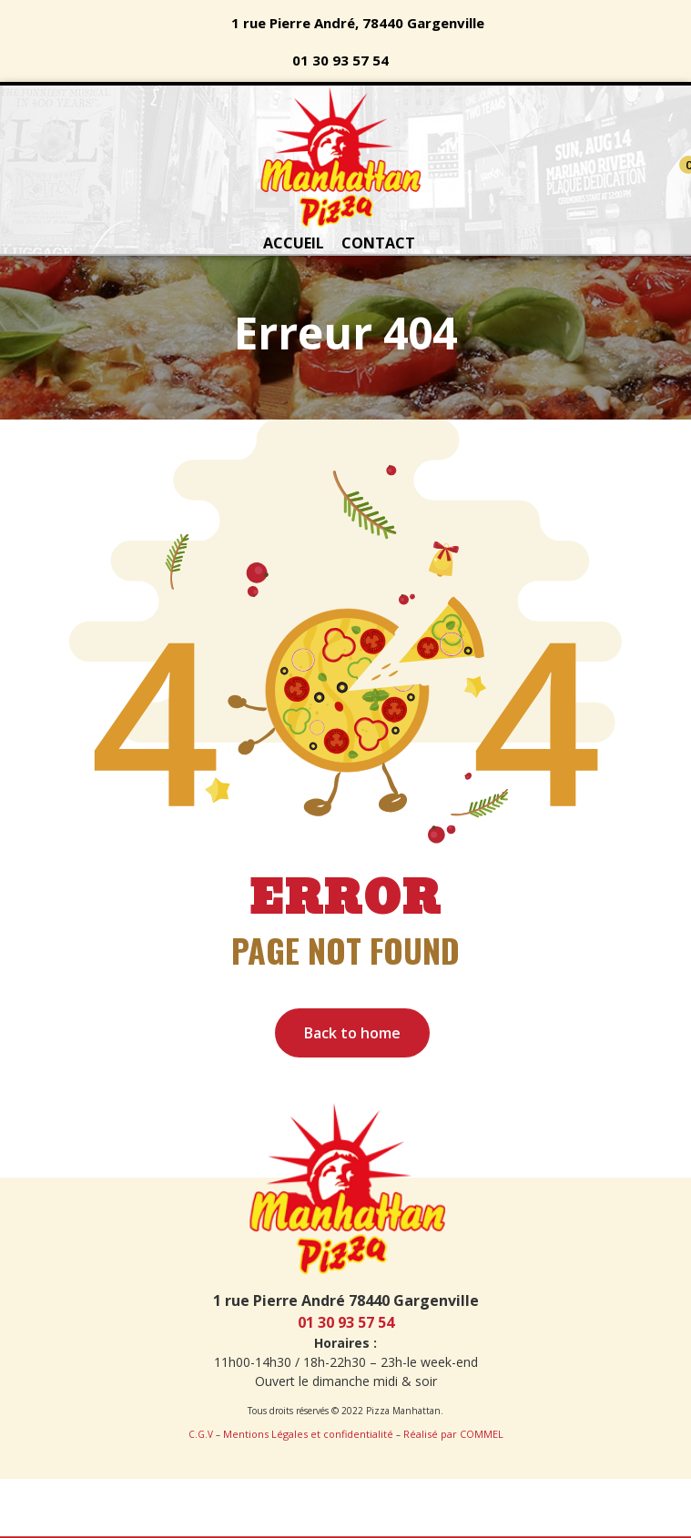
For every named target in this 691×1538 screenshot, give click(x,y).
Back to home (352, 1033)
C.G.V (200, 1434)
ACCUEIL (293, 243)
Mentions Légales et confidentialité (308, 1434)
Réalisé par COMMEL (453, 1434)
